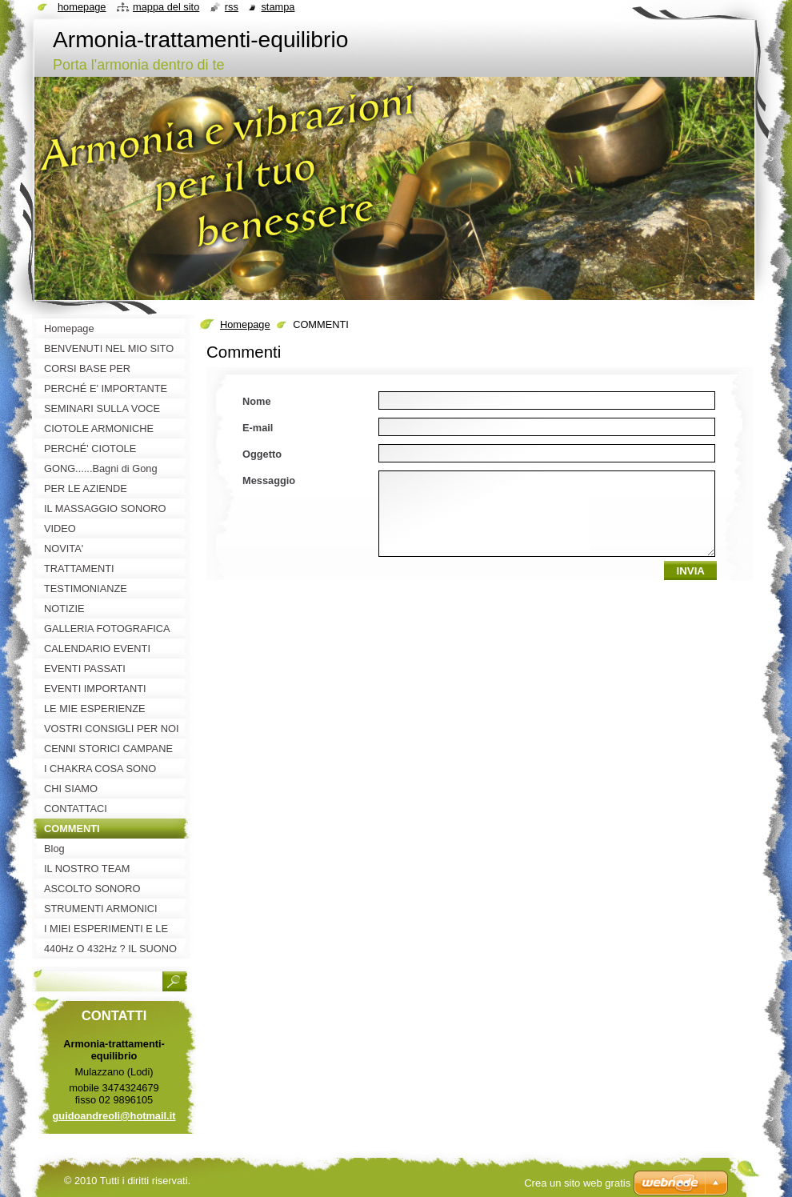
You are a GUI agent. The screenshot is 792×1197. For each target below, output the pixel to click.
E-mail (257, 428)
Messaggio (268, 480)
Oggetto (262, 454)
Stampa (277, 7)
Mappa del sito (166, 7)
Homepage (245, 324)
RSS (231, 7)
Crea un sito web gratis (577, 1183)
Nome (256, 401)
